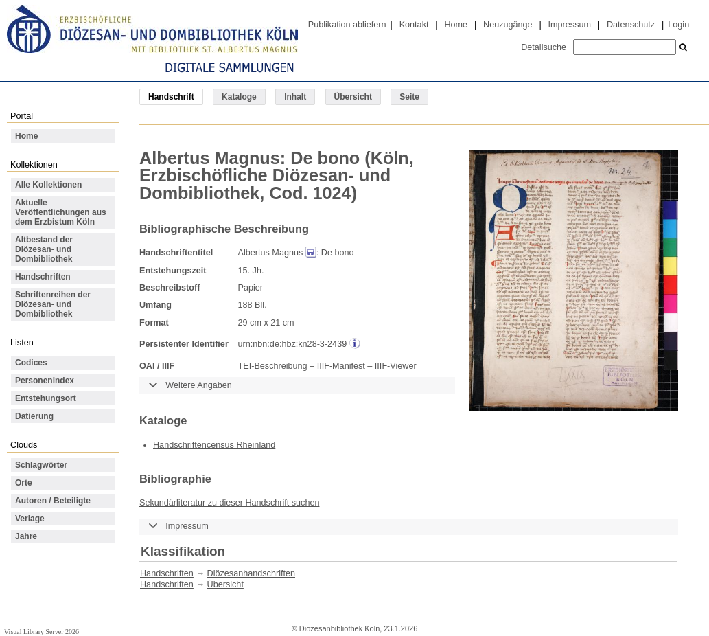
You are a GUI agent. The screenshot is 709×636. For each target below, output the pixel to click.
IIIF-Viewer (396, 366)
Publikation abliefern (347, 25)
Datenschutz (631, 25)
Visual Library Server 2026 (41, 631)
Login (678, 25)
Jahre (26, 536)
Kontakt (414, 25)
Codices (31, 362)
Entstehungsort (45, 398)
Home (455, 25)
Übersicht (353, 97)
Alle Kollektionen (48, 185)
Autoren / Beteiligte (53, 501)
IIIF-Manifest (341, 366)
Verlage (30, 518)
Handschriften (43, 277)
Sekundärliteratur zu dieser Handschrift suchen (229, 503)
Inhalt (295, 97)
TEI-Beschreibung (272, 366)
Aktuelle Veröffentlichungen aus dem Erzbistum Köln (60, 212)
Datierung (34, 416)
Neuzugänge (508, 25)
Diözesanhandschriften (251, 573)
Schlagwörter (41, 465)
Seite (409, 97)
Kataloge (239, 97)
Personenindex (44, 380)
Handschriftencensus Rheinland (214, 445)
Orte (23, 483)
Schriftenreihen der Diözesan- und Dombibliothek (53, 304)
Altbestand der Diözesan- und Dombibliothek (44, 249)
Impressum (569, 25)
